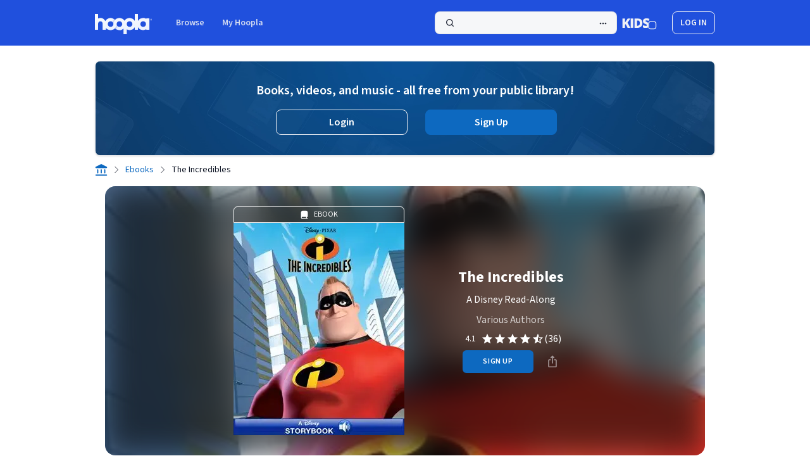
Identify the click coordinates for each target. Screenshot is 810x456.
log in (693, 22)
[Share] (552, 361)
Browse (190, 22)
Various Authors (511, 320)
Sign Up (491, 122)
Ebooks (139, 169)
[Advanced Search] (603, 23)
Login (341, 122)
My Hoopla (242, 22)
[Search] (526, 22)
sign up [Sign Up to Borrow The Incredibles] (498, 361)
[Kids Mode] (639, 23)
